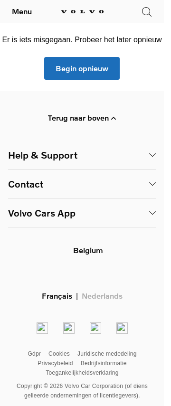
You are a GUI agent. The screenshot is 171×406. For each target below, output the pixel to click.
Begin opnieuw (82, 68)
